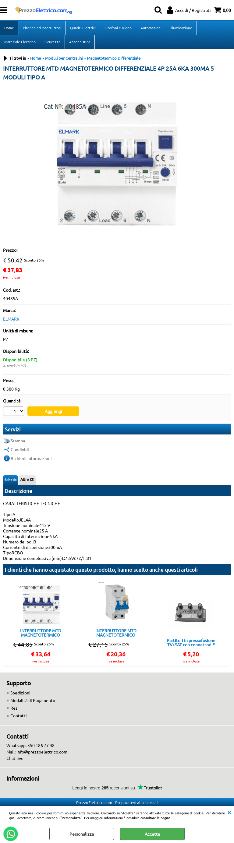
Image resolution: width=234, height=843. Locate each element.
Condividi (20, 449)
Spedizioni (20, 692)
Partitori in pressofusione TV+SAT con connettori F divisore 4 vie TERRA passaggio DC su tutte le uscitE (191, 642)
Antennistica (79, 41)
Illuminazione (181, 27)
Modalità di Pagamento (32, 700)
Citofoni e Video (118, 27)
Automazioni (150, 27)
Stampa (18, 440)
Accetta (152, 834)
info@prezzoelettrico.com (41, 751)
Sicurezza (52, 41)
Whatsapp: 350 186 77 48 (30, 745)
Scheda (10, 479)
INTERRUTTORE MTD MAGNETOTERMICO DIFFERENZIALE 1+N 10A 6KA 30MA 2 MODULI (116, 632)
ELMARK (11, 318)
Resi (14, 708)
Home (9, 27)
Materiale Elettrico (20, 41)
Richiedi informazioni (31, 458)
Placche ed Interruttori (42, 27)
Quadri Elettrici (83, 27)
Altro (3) (27, 479)
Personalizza (81, 834)
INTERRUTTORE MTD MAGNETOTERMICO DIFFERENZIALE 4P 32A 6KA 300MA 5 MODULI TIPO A (40, 632)
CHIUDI (229, 812)
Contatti (18, 715)
